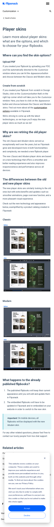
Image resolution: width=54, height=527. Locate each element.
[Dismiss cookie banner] (45, 458)
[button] (47, 3)
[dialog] (27, 488)
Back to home (10, 18)
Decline (27, 515)
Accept (27, 508)
